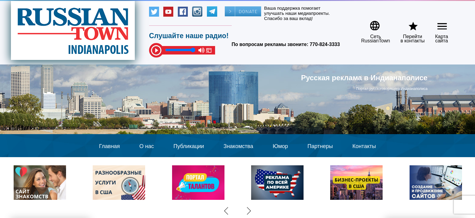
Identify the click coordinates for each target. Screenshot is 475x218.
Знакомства (238, 146)
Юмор (280, 146)
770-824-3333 (325, 44)
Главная (109, 146)
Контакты (364, 146)
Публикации (188, 146)
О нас (146, 146)
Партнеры (320, 146)
